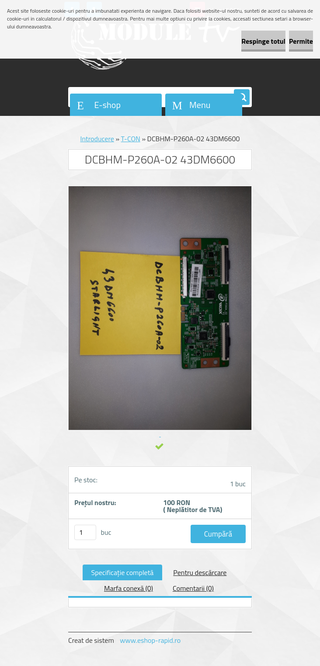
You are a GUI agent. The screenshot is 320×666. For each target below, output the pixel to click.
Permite (301, 41)
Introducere (97, 138)
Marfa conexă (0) (128, 588)
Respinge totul (263, 41)
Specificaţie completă (122, 572)
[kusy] (85, 532)
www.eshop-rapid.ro (150, 640)
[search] (242, 97)
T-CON (130, 138)
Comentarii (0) (193, 588)
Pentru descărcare (199, 572)
